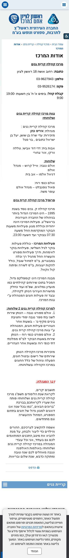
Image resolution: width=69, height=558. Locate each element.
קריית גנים (28, 44)
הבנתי (34, 551)
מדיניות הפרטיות (31, 527)
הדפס (32, 467)
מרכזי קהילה (42, 44)
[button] (64, 5)
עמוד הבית (57, 44)
